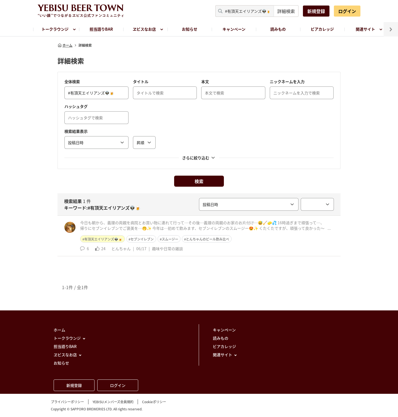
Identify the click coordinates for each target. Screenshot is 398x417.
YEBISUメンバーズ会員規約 (113, 401)
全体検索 (72, 81)
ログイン (347, 11)
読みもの (278, 29)
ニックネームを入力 (287, 81)
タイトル (140, 81)
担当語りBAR (101, 29)
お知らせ (189, 29)
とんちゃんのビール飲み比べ (207, 239)
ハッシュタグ (76, 106)
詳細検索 (286, 11)
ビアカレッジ (322, 29)
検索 (199, 181)
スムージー (170, 239)
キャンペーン (233, 29)
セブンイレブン (142, 239)
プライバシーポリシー (67, 401)
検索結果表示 (76, 131)
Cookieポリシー (154, 401)
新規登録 (316, 11)
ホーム (64, 45)
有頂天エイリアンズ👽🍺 (103, 239)
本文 (205, 81)
